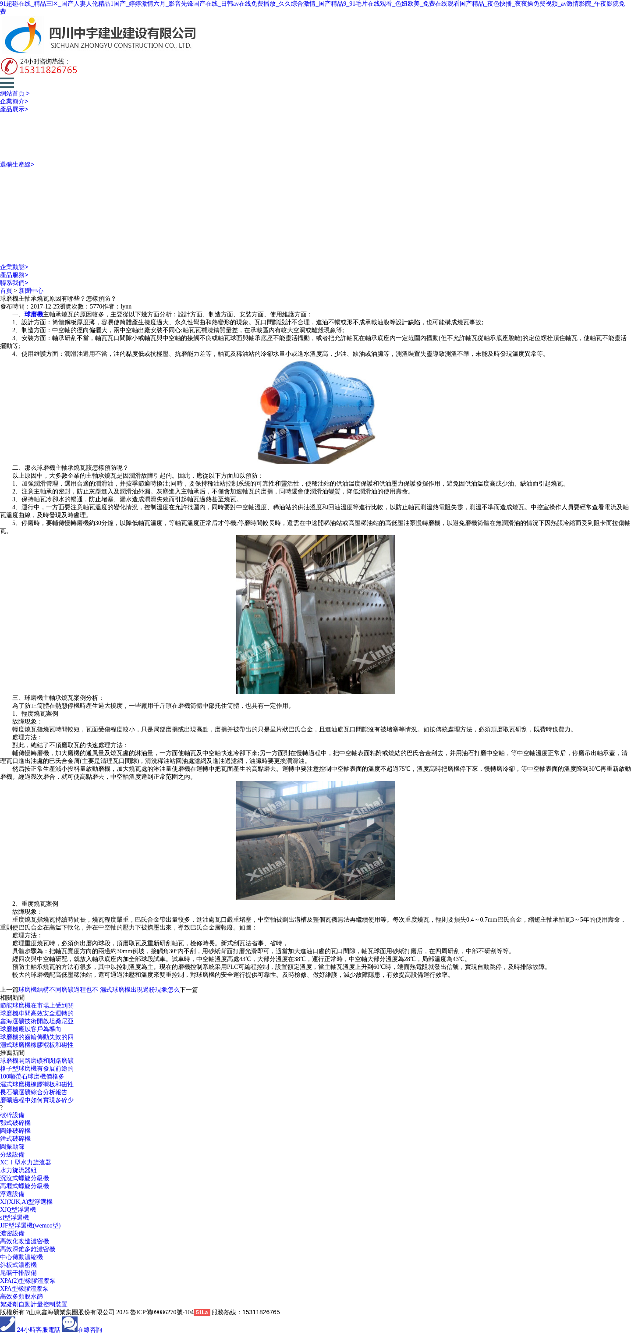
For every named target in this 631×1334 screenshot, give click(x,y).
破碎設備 (12, 1115)
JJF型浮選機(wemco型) (30, 1225)
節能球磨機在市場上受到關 (37, 1005)
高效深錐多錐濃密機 (27, 1249)
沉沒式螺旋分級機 (24, 1178)
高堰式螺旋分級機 (24, 1186)
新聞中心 (31, 290)
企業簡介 (14, 101)
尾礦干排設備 (18, 1273)
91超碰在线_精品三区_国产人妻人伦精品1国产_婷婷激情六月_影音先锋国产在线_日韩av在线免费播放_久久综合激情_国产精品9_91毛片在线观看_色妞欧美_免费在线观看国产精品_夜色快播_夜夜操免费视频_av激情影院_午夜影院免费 (312, 7)
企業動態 (14, 266)
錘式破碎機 (15, 1138)
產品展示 (14, 109)
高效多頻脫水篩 (21, 1296)
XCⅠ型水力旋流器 (25, 1162)
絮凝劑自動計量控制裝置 (33, 1304)
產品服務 (14, 274)
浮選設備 (12, 1194)
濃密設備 (12, 1233)
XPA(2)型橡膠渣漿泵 (28, 1280)
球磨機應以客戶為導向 (30, 1029)
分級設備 (12, 1154)
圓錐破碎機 (15, 1131)
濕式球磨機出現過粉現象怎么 (140, 989)
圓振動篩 (12, 1146)
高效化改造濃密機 (24, 1241)
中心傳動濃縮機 (21, 1257)
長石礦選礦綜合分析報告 (33, 1092)
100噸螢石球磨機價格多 (32, 1076)
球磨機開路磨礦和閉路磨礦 (37, 1060)
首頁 (6, 290)
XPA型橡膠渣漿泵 (24, 1288)
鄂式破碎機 (15, 1123)
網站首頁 (15, 93)
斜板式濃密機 (18, 1265)
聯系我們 (14, 282)
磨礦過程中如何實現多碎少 (37, 1100)
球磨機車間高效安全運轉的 (37, 1013)
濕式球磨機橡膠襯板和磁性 (37, 1045)
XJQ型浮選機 (18, 1209)
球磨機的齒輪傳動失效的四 (37, 1037)
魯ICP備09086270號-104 (162, 1312)
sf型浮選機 (14, 1217)
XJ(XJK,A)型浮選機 (26, 1202)
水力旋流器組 (18, 1170)
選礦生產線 (17, 164)
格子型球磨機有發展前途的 (37, 1068)
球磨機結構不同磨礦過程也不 (58, 989)
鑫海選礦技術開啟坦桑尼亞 (37, 1021)
